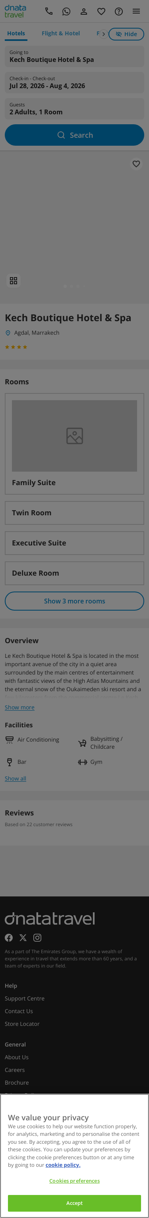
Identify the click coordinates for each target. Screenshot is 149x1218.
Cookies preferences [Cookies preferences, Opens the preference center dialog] (74, 1180)
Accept (74, 1202)
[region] (74, 1156)
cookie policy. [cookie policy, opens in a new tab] (63, 1164)
